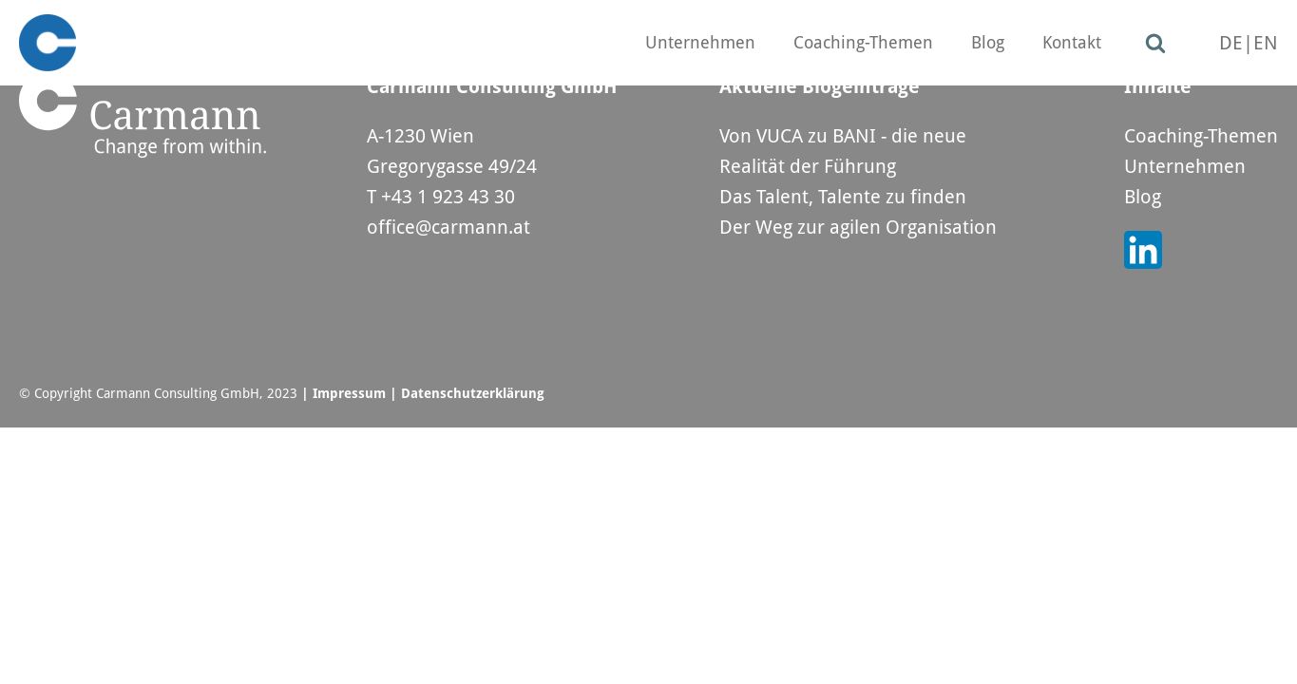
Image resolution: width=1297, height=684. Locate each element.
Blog (987, 42)
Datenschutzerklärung (472, 393)
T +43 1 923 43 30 (441, 196)
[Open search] (1155, 42)
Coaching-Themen (863, 42)
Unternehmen (700, 42)
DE (1231, 42)
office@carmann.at (448, 227)
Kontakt (1071, 42)
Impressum (349, 393)
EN (1265, 42)
